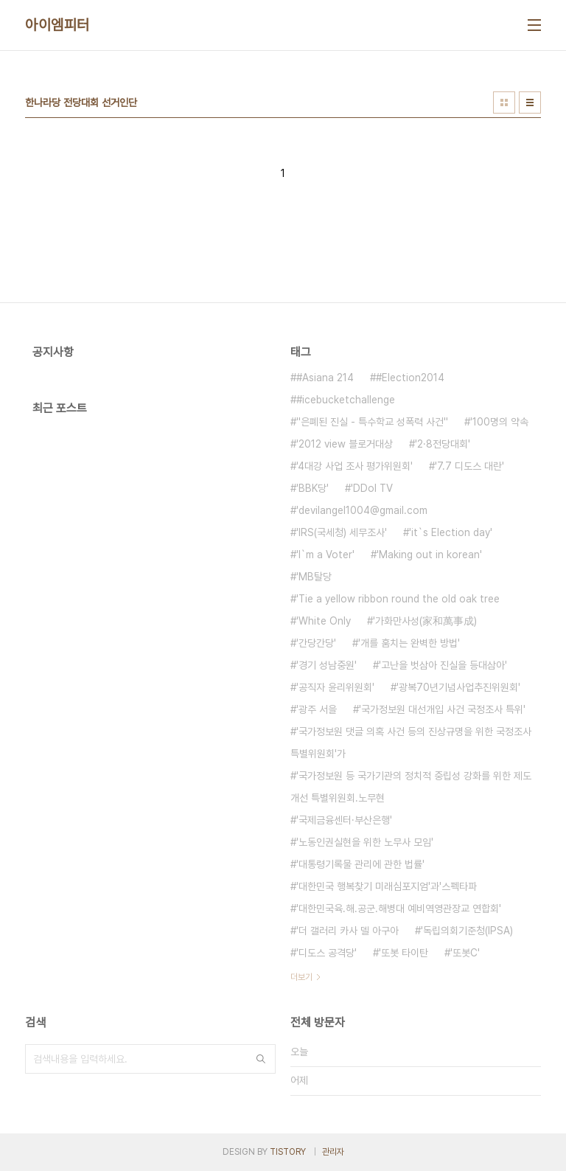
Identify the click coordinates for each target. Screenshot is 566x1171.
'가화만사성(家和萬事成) (425, 621)
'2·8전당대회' (442, 444)
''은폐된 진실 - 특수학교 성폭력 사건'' (372, 422)
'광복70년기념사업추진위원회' (458, 687)
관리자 (333, 1152)
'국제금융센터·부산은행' (344, 820)
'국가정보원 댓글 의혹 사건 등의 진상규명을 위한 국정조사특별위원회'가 (410, 743)
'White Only (323, 621)
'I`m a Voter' (325, 554)
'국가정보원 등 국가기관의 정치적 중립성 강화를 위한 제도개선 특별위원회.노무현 (410, 787)
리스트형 (530, 102)
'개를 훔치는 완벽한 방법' (409, 643)
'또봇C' (465, 953)
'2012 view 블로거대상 (344, 444)
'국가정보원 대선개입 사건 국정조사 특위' (442, 709)
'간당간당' (316, 643)
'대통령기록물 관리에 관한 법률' (360, 864)
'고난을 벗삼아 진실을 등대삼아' (443, 665)
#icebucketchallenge (345, 400)
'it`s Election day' (450, 532)
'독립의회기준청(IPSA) (467, 931)
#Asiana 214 (325, 377)
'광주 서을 (316, 709)
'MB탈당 (314, 577)
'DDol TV (372, 488)
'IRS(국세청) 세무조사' (341, 532)
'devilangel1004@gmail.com (361, 510)
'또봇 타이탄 (403, 953)
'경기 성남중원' (326, 665)
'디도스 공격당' (326, 953)
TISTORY (288, 1152)
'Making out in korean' (429, 554)
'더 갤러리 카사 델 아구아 (347, 931)
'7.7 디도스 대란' (469, 466)
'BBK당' (312, 488)
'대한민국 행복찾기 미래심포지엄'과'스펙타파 (386, 886)
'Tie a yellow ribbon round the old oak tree (398, 599)
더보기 (301, 977)
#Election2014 (410, 377)
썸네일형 (504, 102)
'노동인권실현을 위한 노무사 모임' (364, 842)
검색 (261, 1059)
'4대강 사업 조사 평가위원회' (354, 466)
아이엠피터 (57, 25)
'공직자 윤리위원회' (335, 687)
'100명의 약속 (499, 422)
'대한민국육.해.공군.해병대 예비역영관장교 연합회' (398, 908)
